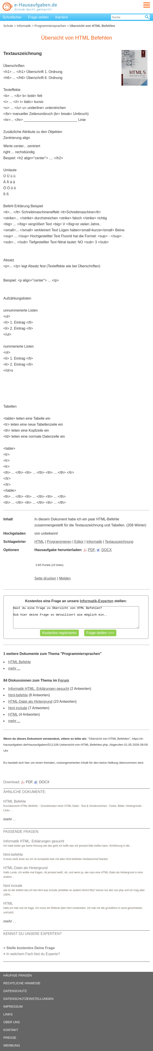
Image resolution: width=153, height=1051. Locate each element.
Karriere (61, 17)
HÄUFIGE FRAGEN (17, 975)
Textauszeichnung (119, 542)
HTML (39, 542)
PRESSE (9, 1037)
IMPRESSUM (13, 1006)
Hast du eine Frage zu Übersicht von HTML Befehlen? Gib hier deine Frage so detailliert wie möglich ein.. (76, 617)
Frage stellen (38, 17)
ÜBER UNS (11, 1022)
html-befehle (18, 695)
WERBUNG (11, 1045)
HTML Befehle (19, 662)
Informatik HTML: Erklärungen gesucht (38, 689)
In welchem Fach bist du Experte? (33, 954)
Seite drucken (45, 578)
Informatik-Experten (96, 601)
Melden (65, 578)
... (9, 819)
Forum (63, 680)
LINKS (8, 1014)
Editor (78, 542)
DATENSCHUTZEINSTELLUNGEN (28, 999)
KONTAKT (10, 1030)
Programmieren (59, 542)
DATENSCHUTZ (15, 991)
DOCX (104, 550)
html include (17, 708)
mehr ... (14, 668)
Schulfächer (12, 17)
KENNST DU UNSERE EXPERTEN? (32, 934)
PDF (89, 550)
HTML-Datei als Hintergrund (30, 701)
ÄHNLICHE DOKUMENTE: (24, 792)
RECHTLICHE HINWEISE (21, 983)
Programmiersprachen (50, 26)
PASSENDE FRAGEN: (21, 832)
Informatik (24, 26)
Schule (8, 26)
